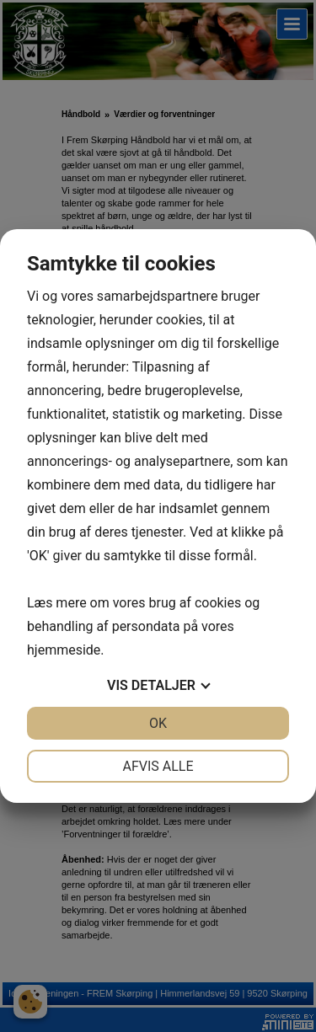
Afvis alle (157, 766)
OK (158, 723)
